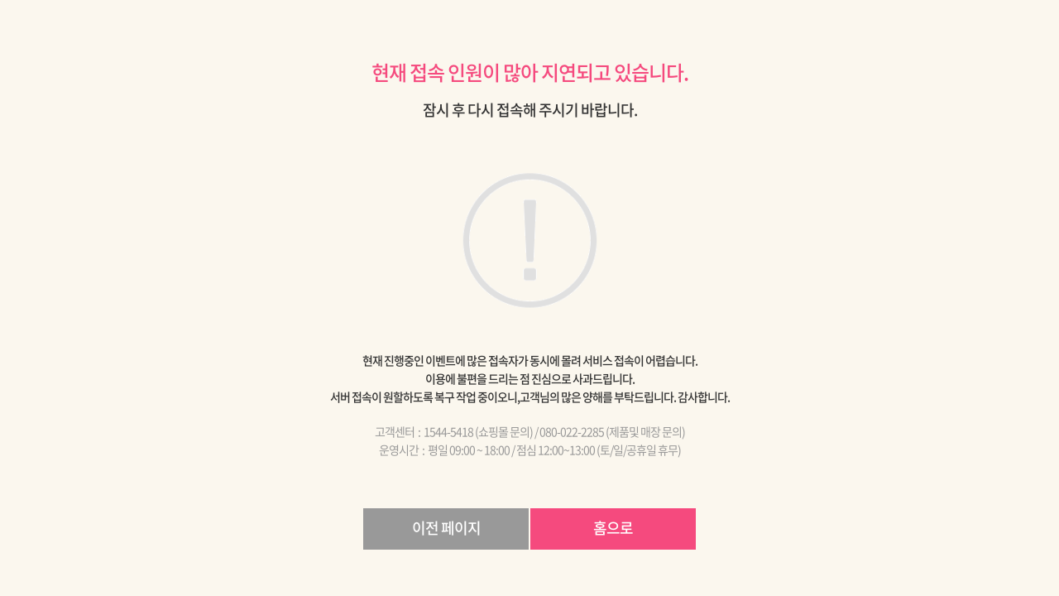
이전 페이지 (446, 528)
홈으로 (613, 528)
